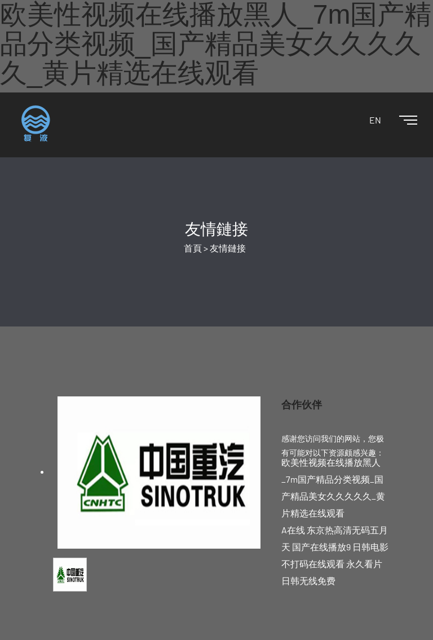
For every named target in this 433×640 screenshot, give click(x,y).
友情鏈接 (228, 247)
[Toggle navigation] (399, 120)
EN (375, 119)
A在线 (293, 529)
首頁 (193, 247)
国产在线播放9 (321, 546)
